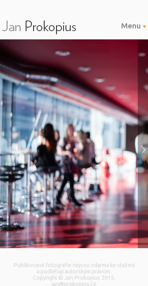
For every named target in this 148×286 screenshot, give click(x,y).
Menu (133, 25)
